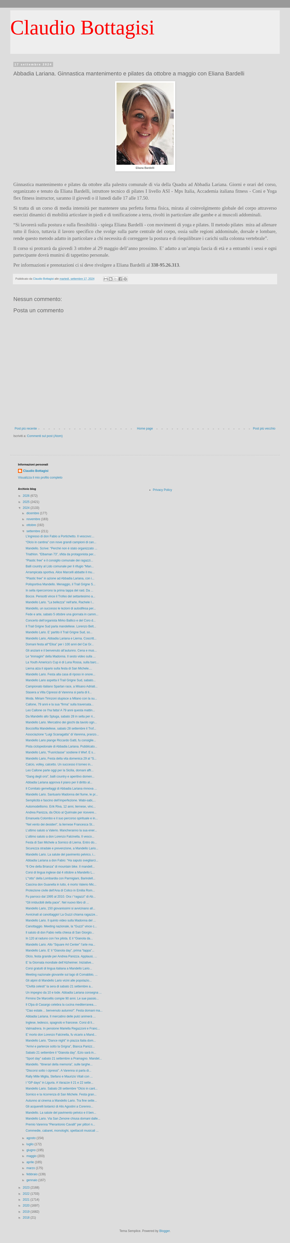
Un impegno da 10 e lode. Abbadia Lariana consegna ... (64, 992)
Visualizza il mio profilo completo (40, 477)
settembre (33, 531)
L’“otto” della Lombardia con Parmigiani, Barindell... (60, 878)
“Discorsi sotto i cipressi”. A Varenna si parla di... (58, 1070)
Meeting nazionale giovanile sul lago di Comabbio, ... (62, 974)
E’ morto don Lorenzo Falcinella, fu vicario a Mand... (61, 1034)
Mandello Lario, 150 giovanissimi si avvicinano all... (60, 908)
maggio (31, 1156)
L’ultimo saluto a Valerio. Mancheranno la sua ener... (61, 830)
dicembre (33, 513)
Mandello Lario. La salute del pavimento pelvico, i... (60, 854)
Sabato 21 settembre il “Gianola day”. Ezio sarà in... (61, 1052)
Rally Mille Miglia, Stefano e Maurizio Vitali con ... (59, 1076)
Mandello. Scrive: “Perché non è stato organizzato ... (61, 548)
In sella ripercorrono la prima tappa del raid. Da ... (59, 590)
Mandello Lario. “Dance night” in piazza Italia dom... (61, 1040)
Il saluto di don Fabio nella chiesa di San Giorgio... (60, 932)
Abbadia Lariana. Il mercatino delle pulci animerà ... (61, 1016)
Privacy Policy (162, 490)
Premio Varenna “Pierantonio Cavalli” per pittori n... (60, 1124)
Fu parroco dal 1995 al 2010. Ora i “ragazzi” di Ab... (61, 896)
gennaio (32, 1180)
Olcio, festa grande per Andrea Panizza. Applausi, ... (61, 956)
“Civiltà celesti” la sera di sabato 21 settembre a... (59, 986)
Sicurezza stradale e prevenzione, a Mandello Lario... (62, 848)
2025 (27, 502)
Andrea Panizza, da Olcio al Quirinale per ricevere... (61, 812)
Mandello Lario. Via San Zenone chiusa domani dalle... (63, 1118)
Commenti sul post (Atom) (45, 436)
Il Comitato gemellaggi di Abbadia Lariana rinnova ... (61, 788)
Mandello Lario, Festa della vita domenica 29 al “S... (61, 758)
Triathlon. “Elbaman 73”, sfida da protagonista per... (61, 554)
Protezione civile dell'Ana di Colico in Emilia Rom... (60, 890)
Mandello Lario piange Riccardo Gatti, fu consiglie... (61, 740)
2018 (27, 1217)
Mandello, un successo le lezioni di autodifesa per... (61, 608)
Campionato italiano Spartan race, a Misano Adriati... (62, 686)
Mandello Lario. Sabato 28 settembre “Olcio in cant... (62, 1088)
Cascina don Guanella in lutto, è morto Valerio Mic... (61, 884)
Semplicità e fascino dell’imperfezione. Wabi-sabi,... (61, 800)
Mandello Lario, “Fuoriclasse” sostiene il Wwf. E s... (60, 752)
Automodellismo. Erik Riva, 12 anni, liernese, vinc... (61, 806)
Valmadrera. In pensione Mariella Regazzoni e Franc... (63, 1028)
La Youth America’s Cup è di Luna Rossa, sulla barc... (62, 662)
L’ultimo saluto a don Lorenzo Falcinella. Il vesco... (60, 836)
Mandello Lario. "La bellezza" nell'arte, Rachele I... (60, 602)
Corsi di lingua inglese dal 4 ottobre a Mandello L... (60, 872)
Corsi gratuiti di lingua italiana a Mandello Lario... (59, 968)
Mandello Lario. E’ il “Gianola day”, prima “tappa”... (60, 950)
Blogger (164, 1231)
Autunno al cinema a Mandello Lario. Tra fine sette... (61, 1100)
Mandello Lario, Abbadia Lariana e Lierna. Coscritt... (61, 638)
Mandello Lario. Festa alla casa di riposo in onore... (60, 674)
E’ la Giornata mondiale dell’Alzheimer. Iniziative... (60, 962)
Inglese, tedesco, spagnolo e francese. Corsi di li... (60, 1022)
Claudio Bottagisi (82, 27)
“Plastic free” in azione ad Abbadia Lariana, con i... (60, 578)
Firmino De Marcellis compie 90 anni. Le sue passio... (62, 998)
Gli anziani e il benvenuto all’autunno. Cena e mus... (61, 650)
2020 (27, 1205)
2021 (27, 1199)
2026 (27, 496)
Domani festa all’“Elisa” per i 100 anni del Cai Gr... (60, 644)
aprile (30, 1162)
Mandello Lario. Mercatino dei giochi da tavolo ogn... (61, 722)
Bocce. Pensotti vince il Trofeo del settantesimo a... (60, 596)
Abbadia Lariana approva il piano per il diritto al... (59, 782)
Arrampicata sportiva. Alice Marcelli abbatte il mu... (60, 572)
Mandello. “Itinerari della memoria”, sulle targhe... (59, 1064)
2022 (27, 1194)
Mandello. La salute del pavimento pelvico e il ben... (61, 1112)
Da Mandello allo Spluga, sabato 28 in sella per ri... (60, 716)
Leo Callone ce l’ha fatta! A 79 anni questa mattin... (60, 710)
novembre (33, 519)
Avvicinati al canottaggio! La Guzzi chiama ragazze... (62, 914)
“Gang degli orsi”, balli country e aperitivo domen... (60, 776)
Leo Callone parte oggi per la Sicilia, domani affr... (60, 770)
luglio (30, 1144)
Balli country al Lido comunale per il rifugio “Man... (60, 566)
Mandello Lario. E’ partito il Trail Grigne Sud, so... (59, 632)
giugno (31, 1150)
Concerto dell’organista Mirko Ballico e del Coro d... (61, 620)
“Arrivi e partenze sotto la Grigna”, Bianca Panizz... (60, 1046)
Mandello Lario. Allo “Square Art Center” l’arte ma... (60, 944)
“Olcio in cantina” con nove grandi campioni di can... (61, 542)
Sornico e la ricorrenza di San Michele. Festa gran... (61, 1094)
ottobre (31, 525)
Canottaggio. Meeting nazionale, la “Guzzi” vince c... (61, 926)
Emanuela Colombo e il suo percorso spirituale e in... (62, 818)
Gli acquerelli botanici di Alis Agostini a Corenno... (59, 1106)
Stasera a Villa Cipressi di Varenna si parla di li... (59, 692)
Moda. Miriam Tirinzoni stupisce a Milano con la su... (61, 698)
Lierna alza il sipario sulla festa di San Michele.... (59, 668)
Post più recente (26, 428)
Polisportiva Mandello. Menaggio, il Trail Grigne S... (60, 584)
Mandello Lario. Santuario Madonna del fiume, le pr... (62, 794)
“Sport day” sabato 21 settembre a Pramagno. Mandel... (64, 1058)
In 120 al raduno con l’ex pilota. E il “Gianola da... (59, 938)
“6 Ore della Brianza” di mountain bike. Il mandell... (60, 866)
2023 (27, 1187)
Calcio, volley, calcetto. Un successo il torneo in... (59, 764)
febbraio (32, 1174)
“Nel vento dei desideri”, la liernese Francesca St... (60, 824)
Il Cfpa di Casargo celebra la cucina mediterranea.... (61, 1004)
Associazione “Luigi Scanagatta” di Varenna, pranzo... (62, 734)
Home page (145, 428)
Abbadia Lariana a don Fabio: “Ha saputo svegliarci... (62, 860)
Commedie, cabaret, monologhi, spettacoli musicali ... (62, 1130)
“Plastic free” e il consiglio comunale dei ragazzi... (59, 560)
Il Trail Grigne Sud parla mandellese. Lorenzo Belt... (61, 626)
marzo (31, 1168)
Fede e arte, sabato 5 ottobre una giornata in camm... (62, 614)
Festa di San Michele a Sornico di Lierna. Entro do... (61, 842)
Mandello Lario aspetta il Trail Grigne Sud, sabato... (61, 680)
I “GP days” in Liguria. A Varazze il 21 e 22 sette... (59, 1082)
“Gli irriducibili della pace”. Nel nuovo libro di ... (57, 902)
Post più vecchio (264, 428)
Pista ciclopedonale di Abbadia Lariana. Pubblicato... (61, 746)
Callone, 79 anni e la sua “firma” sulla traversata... (60, 704)
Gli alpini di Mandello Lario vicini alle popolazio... (59, 980)
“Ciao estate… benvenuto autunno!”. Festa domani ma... (64, 1010)
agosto (31, 1138)
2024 (27, 508)
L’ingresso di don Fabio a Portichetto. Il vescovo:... (60, 536)
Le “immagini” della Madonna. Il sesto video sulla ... (61, 656)
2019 (27, 1211)
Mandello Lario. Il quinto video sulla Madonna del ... (61, 920)
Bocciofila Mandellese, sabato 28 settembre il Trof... (61, 728)
